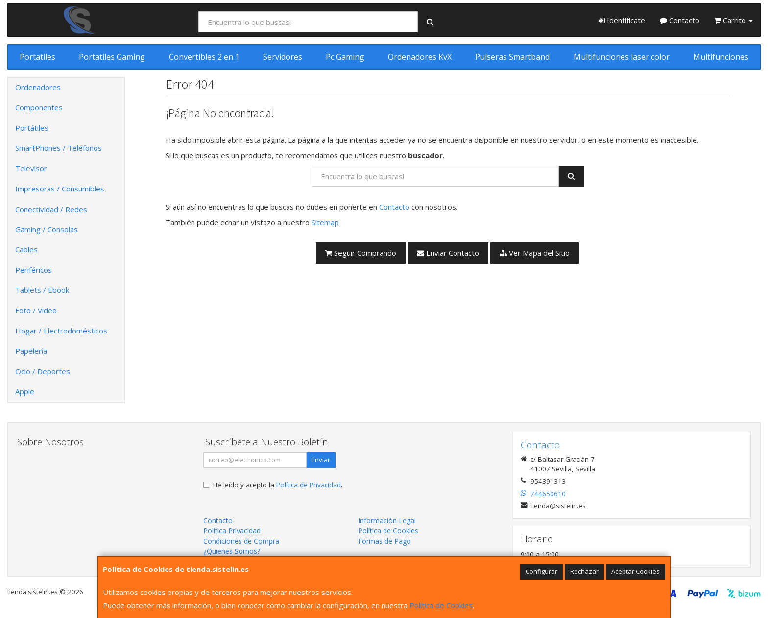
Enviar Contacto (448, 253)
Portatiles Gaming (112, 56)
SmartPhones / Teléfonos (58, 148)
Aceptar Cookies (635, 571)
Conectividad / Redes (51, 209)
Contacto (679, 20)
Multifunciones (720, 56)
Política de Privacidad (308, 484)
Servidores (282, 56)
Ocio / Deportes (42, 371)
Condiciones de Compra (241, 541)
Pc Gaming (345, 56)
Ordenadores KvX (420, 56)
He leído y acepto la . (277, 484)
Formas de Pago (384, 541)
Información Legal (387, 520)
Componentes (39, 107)
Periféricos (33, 270)
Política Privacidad (232, 530)
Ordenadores (38, 87)
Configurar (541, 571)
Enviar (321, 459)
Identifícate (622, 20)
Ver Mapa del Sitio (535, 253)
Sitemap (325, 222)
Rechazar (584, 571)
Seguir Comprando (360, 253)
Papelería (31, 351)
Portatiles (37, 56)
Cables (26, 249)
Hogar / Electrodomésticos (61, 330)
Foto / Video (36, 310)
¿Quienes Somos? (231, 551)
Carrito (733, 20)
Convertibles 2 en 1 (204, 56)
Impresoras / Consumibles (59, 188)
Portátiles (31, 128)
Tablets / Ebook (42, 290)
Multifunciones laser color (622, 56)
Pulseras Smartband (512, 56)
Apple (24, 391)
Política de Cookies (441, 605)
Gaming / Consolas (46, 229)
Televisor (31, 168)
